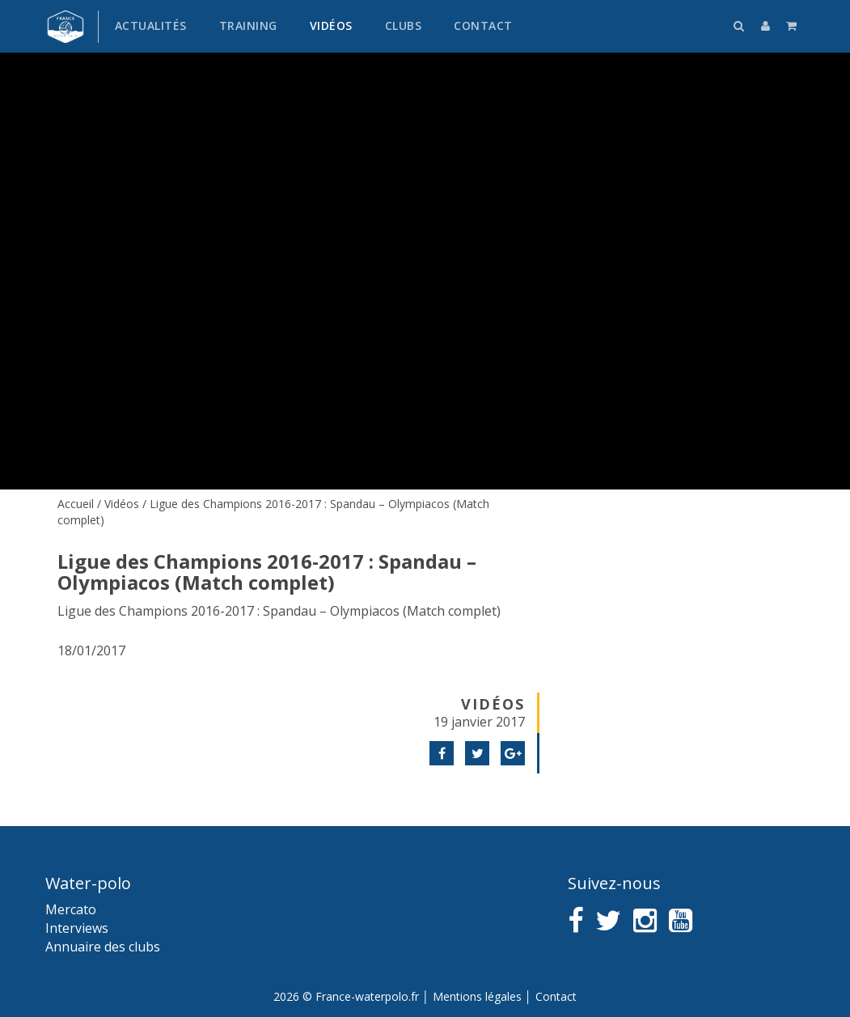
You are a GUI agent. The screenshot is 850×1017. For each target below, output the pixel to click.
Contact (483, 25)
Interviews (76, 928)
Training (248, 25)
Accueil (75, 503)
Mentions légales (477, 996)
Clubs (403, 25)
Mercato (70, 909)
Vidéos (331, 25)
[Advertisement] (678, 603)
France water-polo (66, 27)
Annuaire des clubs (102, 947)
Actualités (151, 25)
